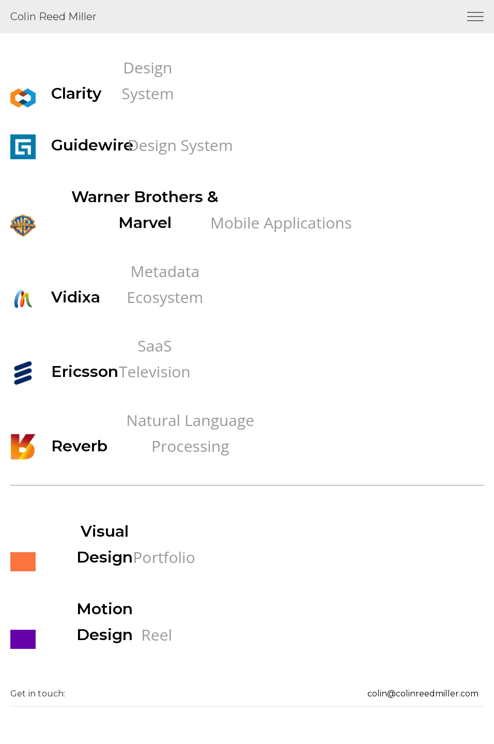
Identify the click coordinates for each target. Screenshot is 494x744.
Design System (147, 80)
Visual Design (104, 544)
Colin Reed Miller (53, 16)
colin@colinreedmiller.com (422, 694)
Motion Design (104, 621)
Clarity (76, 93)
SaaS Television (155, 358)
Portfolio (164, 557)
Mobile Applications (281, 222)
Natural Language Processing (190, 433)
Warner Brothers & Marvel (145, 209)
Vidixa (75, 297)
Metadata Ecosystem (165, 284)
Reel (156, 634)
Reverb (79, 445)
